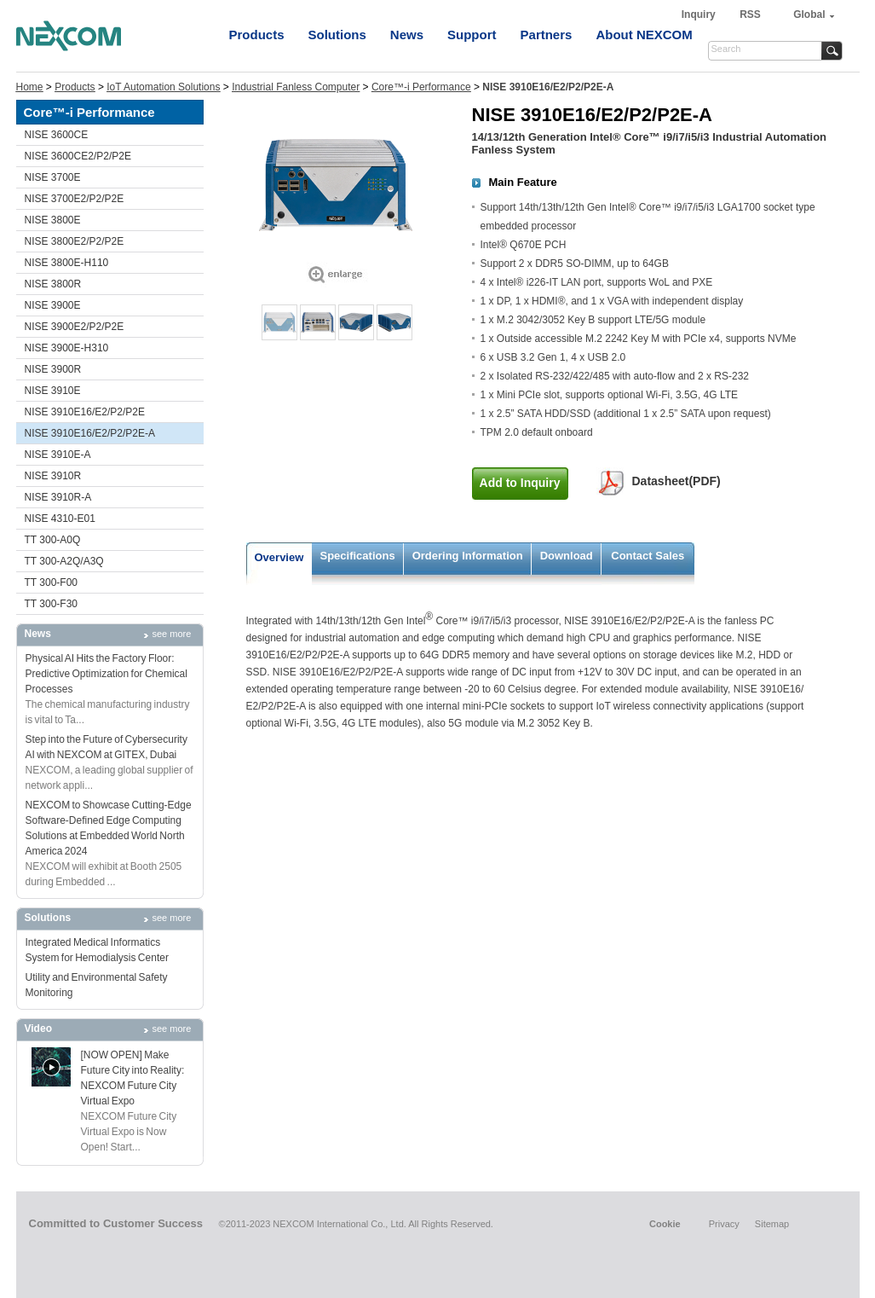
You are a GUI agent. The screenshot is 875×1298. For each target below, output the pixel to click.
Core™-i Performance (421, 87)
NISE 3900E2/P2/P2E (74, 327)
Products (257, 34)
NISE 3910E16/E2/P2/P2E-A (90, 433)
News (406, 34)
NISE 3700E (53, 177)
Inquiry (700, 14)
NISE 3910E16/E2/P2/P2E (85, 412)
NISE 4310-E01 (60, 518)
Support (472, 34)
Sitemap (772, 1224)
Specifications (357, 555)
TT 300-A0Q (53, 540)
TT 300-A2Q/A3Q (64, 561)
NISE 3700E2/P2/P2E (74, 199)
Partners (547, 34)
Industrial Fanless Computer (296, 87)
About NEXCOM (644, 34)
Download (566, 555)
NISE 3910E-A (58, 455)
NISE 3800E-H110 (67, 263)
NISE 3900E (53, 305)
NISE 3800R (53, 284)
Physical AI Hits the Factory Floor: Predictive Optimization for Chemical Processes (106, 673)
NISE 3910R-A (58, 497)
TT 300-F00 (51, 582)
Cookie (665, 1224)
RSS (750, 14)
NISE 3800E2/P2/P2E (74, 241)
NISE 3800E (53, 220)
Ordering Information (467, 555)
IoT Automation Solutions (163, 87)
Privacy (724, 1224)
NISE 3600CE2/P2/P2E (78, 156)
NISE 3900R (53, 369)
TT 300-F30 (51, 604)
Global (809, 14)
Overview (279, 557)
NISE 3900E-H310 (67, 348)
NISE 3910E (53, 391)
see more (172, 634)
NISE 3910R (53, 476)
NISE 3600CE (57, 135)
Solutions (337, 34)
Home (29, 87)
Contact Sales (647, 555)
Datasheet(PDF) (676, 481)
